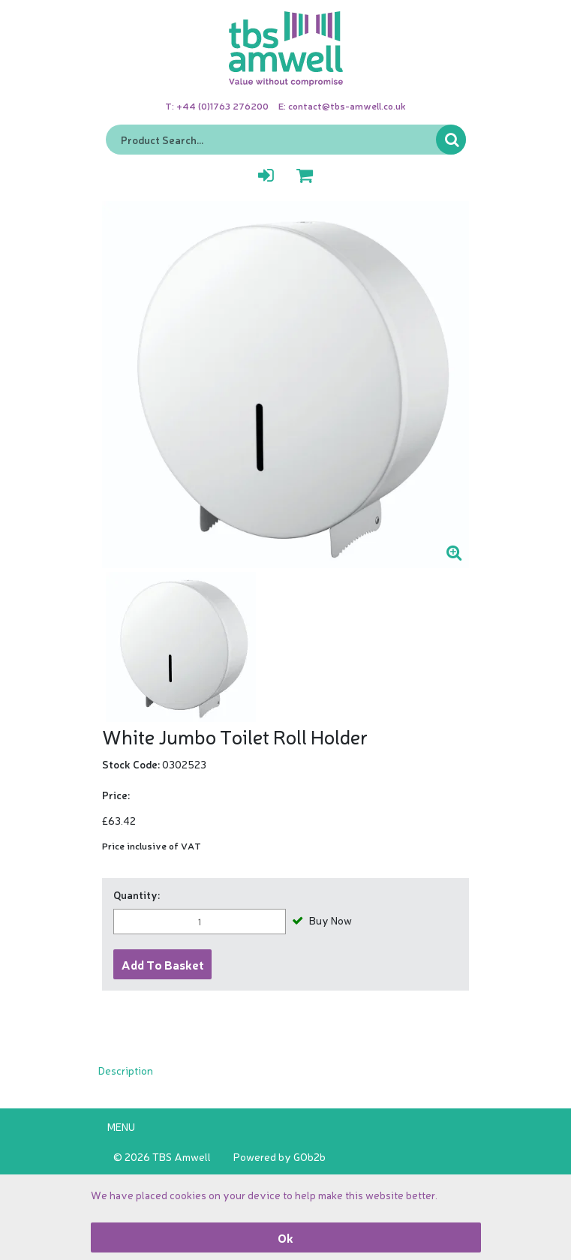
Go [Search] (451, 140)
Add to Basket (163, 964)
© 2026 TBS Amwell (162, 1156)
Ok (285, 1237)
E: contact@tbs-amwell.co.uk (342, 105)
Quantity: (136, 894)
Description (125, 1070)
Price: (116, 794)
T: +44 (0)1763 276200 (217, 105)
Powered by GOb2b (279, 1156)
